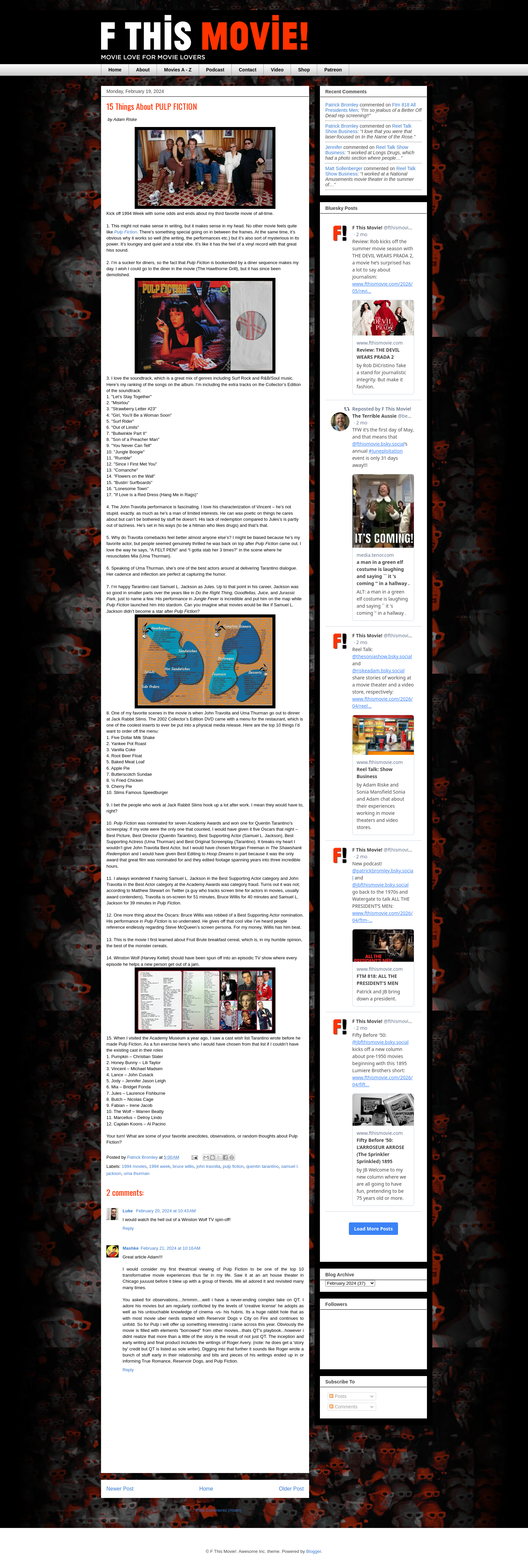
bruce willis (183, 1166)
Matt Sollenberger (344, 168)
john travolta (208, 1166)
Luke (128, 1210)
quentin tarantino (262, 1166)
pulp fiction (233, 1166)
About (143, 69)
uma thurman (137, 1173)
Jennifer (333, 147)
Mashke (131, 1248)
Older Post (291, 1489)
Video (277, 69)
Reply (128, 1228)
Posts (337, 1396)
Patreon (333, 69)
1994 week (159, 1166)
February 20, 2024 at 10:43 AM (166, 1210)
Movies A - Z (177, 69)
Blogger (313, 1551)
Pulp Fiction (125, 231)
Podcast (215, 69)
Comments (343, 1406)
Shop (304, 69)
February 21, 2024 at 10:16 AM (170, 1248)
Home (115, 69)
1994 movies (134, 1166)
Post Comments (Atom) (218, 1510)
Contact (247, 69)
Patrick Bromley (341, 104)
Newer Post (120, 1489)
